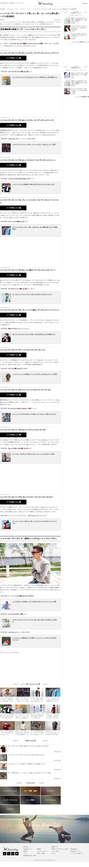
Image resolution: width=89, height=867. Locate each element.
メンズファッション (12, 9)
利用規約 (39, 849)
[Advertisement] (15, 666)
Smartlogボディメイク (75, 851)
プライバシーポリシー (42, 851)
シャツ (29, 9)
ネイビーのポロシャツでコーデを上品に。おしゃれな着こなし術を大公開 (79, 27)
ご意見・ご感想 (40, 853)
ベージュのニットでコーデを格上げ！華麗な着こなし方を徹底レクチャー (27, 764)
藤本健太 (2, 19)
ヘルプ (25, 853)
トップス (22, 9)
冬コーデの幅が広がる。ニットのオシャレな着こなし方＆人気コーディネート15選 (29, 773)
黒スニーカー (4, 402)
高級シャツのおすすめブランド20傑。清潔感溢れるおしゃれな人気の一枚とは (79, 20)
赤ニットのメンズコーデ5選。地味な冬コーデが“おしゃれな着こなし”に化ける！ (28, 746)
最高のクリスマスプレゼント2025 (60, 849)
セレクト (54, 853)
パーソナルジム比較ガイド (76, 853)
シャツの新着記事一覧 (82, 96)
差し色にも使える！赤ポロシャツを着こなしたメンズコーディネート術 (79, 35)
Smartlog (2, 9)
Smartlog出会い (74, 849)
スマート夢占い (55, 851)
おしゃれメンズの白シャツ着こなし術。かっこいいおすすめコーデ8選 (79, 90)
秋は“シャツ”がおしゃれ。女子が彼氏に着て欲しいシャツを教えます (79, 74)
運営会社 (25, 851)
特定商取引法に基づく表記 (29, 855)
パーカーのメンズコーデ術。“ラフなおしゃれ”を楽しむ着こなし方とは (26, 755)
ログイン (85, 3)
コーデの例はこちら (12, 58)
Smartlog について (27, 849)
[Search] (22, 3)
